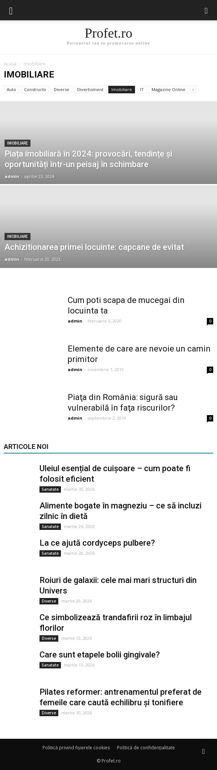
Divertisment (90, 89)
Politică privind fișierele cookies (76, 747)
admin (12, 176)
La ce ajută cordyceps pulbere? (97, 543)
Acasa (10, 64)
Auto (11, 89)
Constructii (35, 89)
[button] (206, 10)
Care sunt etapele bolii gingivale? (99, 654)
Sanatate (50, 489)
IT (142, 89)
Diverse (61, 89)
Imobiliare (121, 89)
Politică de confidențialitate (146, 747)
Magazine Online (168, 89)
